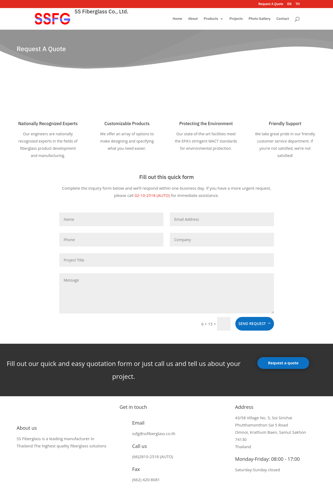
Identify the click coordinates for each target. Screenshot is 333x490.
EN (289, 4)
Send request (252, 323)
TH (297, 4)
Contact (282, 19)
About (193, 19)
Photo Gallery (259, 19)
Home (177, 19)
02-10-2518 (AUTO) (152, 195)
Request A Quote (270, 4)
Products (211, 19)
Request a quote (283, 362)
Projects (236, 19)
